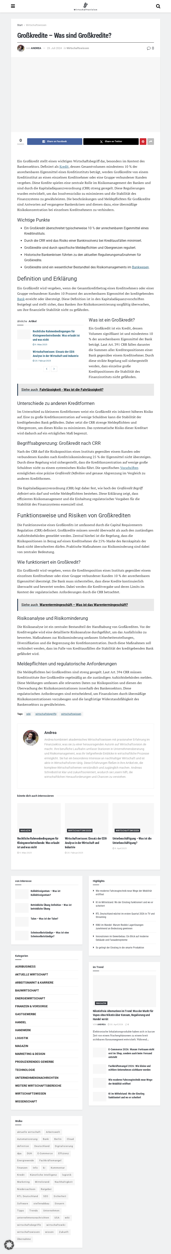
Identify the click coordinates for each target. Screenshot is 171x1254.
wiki (28, 714)
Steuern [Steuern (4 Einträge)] (59, 1203)
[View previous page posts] (47, 369)
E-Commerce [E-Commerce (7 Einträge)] (45, 1153)
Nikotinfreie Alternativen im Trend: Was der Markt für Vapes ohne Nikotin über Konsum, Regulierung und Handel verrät (123, 1015)
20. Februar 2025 (42, 361)
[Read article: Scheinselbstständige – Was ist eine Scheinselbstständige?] (22, 935)
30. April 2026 (115, 1024)
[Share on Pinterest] (143, 141)
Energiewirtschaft (30, 998)
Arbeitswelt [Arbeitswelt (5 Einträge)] (53, 1132)
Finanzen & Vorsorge (31, 1006)
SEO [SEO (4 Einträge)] (45, 1196)
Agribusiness (25, 966)
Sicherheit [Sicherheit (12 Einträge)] (60, 1196)
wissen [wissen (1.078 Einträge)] (49, 1232)
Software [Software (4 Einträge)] (22, 1203)
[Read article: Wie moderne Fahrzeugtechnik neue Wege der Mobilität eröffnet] (99, 1083)
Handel (20, 1022)
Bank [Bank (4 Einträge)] (46, 1139)
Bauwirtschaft (27, 990)
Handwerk (23, 1030)
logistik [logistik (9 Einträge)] (67, 1175)
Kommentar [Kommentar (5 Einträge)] (58, 1167)
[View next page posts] (54, 369)
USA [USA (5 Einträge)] (57, 1217)
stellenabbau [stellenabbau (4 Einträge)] (41, 1203)
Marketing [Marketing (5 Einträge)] (23, 1182)
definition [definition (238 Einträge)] (23, 1146)
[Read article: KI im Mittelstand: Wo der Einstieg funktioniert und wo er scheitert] (99, 1096)
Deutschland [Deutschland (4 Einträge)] (42, 1146)
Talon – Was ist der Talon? (44, 918)
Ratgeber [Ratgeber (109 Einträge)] (46, 1189)
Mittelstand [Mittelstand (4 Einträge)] (42, 1182)
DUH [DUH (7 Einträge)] (29, 1153)
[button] (9, 1245)
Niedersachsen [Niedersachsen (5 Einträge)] (26, 1189)
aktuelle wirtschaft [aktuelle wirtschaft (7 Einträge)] (29, 1132)
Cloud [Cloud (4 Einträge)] (70, 1139)
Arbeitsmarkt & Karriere (34, 982)
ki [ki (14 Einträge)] (44, 1167)
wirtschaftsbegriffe (45, 714)
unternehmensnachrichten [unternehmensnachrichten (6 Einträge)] (33, 1217)
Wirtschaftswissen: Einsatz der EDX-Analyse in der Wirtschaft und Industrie (86, 843)
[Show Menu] (13, 6)
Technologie (25, 1070)
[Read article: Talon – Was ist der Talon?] (22, 921)
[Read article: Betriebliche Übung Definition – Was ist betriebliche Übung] (22, 908)
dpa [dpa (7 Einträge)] (19, 1153)
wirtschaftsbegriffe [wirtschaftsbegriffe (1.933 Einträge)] (29, 1225)
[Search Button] (158, 6)
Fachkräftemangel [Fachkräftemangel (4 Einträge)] (50, 1160)
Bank (21, 299)
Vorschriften (129, 467)
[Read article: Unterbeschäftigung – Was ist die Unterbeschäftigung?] (134, 818)
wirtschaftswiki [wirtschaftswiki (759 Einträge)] (55, 1225)
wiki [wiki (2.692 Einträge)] (67, 1217)
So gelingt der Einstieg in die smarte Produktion (120, 947)
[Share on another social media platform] (150, 141)
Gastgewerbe (25, 1014)
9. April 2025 (120, 848)
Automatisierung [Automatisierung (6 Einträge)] (27, 1139)
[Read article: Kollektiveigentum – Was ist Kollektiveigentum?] (22, 894)
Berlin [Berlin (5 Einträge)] (58, 1139)
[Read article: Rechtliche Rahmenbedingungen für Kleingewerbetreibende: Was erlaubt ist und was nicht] (24, 334)
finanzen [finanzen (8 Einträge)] (22, 1167)
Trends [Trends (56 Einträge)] (33, 1210)
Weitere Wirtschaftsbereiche (38, 1085)
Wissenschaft (26, 1101)
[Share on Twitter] (111, 141)
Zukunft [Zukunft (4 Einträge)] (64, 1232)
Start (20, 25)
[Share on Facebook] (54, 141)
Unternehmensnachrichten (36, 1077)
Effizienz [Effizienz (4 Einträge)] (63, 1153)
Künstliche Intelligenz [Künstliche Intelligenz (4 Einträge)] (43, 1175)
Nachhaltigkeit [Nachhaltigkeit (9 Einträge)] (64, 1182)
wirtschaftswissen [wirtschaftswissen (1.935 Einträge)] (28, 1232)
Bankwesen (140, 267)
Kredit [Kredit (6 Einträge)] (21, 1175)
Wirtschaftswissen (36, 25)
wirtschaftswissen (71, 714)
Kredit (64, 166)
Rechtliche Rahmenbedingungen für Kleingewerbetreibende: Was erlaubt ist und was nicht (56, 335)
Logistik (21, 1038)
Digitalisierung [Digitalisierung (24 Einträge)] (64, 1146)
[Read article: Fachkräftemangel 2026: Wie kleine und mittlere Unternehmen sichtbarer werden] (99, 1069)
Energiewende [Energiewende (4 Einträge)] (25, 1160)
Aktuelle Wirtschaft (31, 974)
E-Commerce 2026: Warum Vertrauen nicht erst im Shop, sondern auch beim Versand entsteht (131, 1053)
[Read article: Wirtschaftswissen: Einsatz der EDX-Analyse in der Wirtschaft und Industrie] (24, 354)
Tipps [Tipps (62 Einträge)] (20, 1210)
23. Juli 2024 (54, 48)
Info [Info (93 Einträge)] (35, 1167)
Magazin (26, 830)
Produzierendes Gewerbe (34, 1061)
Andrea (36, 48)
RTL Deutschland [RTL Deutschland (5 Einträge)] (27, 1196)
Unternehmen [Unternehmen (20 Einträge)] (51, 1210)
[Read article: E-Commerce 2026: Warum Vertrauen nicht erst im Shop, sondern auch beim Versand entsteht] (99, 1052)
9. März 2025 (40, 344)
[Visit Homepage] (85, 6)
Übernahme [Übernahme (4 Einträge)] (24, 1239)
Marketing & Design (30, 1053)
